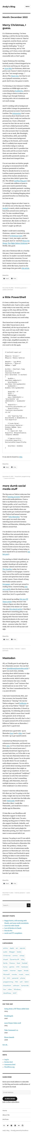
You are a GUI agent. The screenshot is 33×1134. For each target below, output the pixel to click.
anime (5, 948)
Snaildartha (19, 91)
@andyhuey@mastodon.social (17, 668)
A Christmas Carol (16, 236)
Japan (20, 970)
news (27, 974)
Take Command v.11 (11, 1030)
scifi (21, 982)
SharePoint (7, 985)
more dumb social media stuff (14, 487)
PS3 (16, 982)
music (21, 974)
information (16, 113)
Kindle (26, 970)
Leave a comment (8, 289)
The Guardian (7, 569)
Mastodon (9, 658)
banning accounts (14, 497)
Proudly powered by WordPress (19, 1130)
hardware (24, 967)
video (20, 733)
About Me (6, 1115)
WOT (14, 993)
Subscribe (10, 1099)
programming (26, 476)
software (16, 985)
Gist (20, 457)
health (5, 970)
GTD (17, 967)
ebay (23, 959)
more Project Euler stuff (12, 1023)
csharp (22, 955)
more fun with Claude (11, 926)
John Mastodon (14, 517)
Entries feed (8, 1062)
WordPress (7, 993)
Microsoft (6, 974)
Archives (6, 1119)
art (17, 948)
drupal (5, 959)
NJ (4, 978)
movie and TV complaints (13, 933)
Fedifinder (23, 703)
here (11, 733)
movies (14, 974)
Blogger (12, 952)
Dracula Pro (8, 931)
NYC (8, 978)
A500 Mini (8, 68)
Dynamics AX (14, 959)
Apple (12, 948)
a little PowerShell (14, 297)
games (11, 967)
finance (12, 963)
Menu (27, 6)
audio (5, 952)
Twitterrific (11, 801)
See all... (5, 1045)
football (5, 208)
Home (5, 1110)
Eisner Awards (9, 1037)
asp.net (22, 948)
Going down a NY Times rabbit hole (16, 1009)
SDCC (27, 982)
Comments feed (9, 1064)
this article (25, 268)
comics (15, 955)
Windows (17, 989)
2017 (8, 746)
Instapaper (6, 584)
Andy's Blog (9, 6)
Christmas (18, 287)
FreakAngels (8, 1016)
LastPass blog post (20, 181)
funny (5, 967)
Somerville (25, 985)
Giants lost (15, 76)
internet (17, 648)
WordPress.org (9, 1067)
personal (23, 287)
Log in (6, 1059)
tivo (4, 989)
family (5, 963)
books (19, 952)
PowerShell (18, 476)
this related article (15, 609)
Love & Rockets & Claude (12, 928)
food (18, 963)
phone (22, 978)
